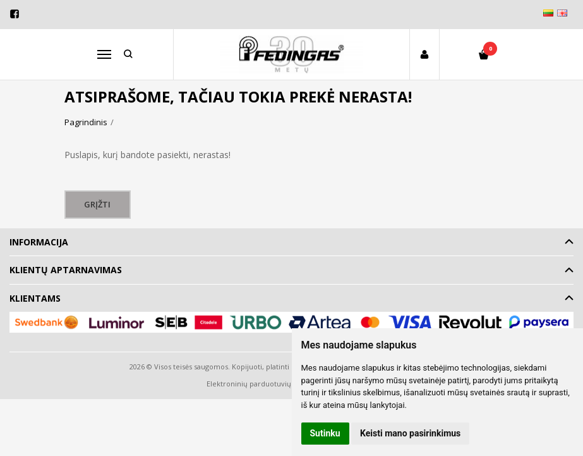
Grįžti (98, 204)
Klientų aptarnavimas (65, 270)
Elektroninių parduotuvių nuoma (262, 383)
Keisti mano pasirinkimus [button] (410, 433)
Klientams (35, 298)
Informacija (38, 242)
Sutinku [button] (325, 433)
